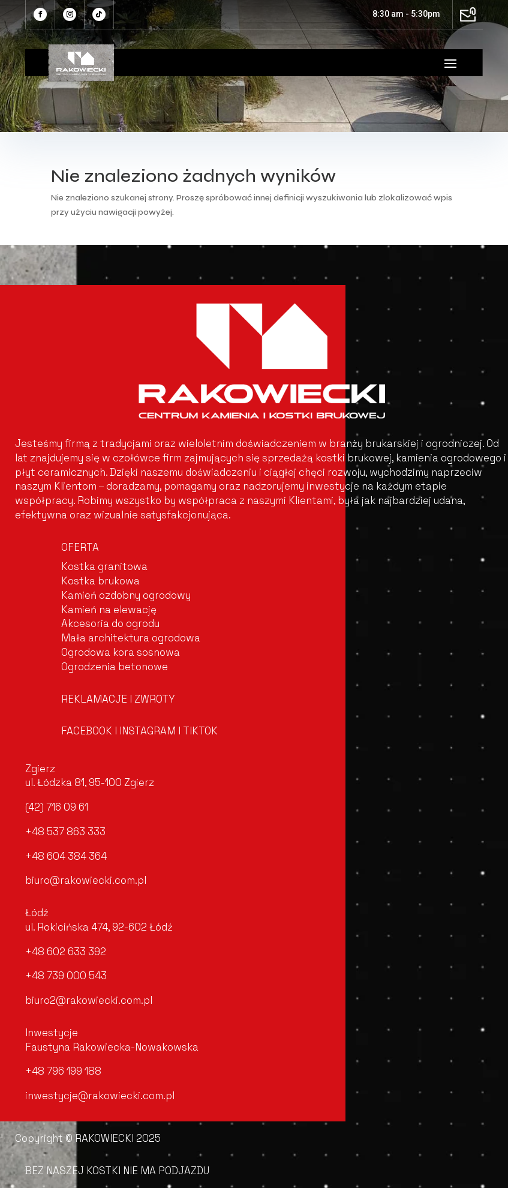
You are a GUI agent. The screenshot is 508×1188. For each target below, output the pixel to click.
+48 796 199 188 (63, 1071)
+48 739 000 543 (66, 975)
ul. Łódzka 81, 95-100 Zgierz (89, 782)
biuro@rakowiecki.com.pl (85, 880)
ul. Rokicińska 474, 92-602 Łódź (99, 927)
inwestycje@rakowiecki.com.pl (100, 1095)
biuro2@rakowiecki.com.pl (88, 1000)
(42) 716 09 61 (56, 807)
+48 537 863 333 (65, 831)
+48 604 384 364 (66, 856)
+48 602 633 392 (65, 951)
